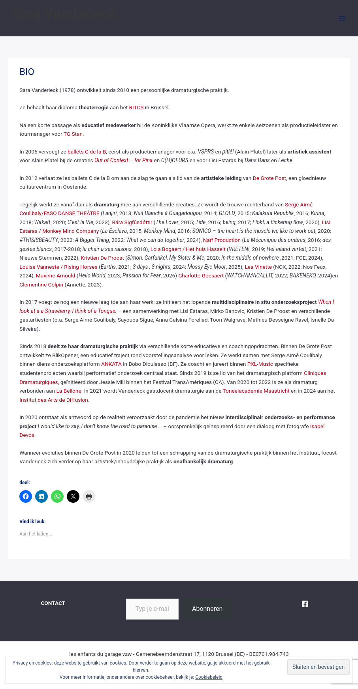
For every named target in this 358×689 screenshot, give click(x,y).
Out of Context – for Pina (123, 160)
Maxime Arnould (55, 275)
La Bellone (68, 391)
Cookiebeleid (208, 677)
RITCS (136, 107)
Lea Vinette (258, 267)
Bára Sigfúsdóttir (132, 222)
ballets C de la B (87, 151)
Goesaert (213, 275)
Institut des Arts (38, 400)
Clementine (33, 284)
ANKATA (111, 364)
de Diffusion (73, 400)
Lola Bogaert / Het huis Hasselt (188, 249)
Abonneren (207, 608)
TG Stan (73, 134)
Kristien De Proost (102, 258)
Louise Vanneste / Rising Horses (58, 267)
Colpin (55, 284)
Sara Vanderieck (63, 14)
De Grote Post (269, 178)
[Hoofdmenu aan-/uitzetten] (342, 18)
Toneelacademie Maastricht (256, 391)
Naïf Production (222, 240)
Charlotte (190, 275)
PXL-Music (260, 364)
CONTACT (53, 603)
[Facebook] (305, 603)
